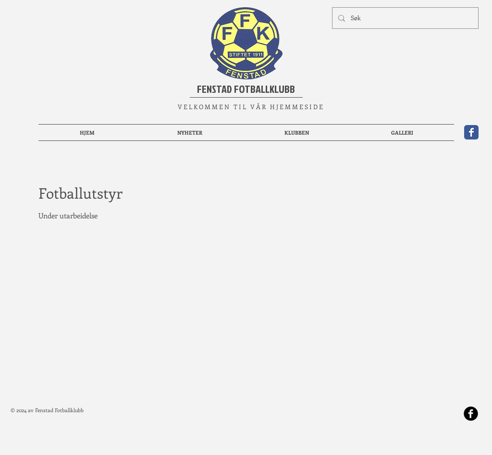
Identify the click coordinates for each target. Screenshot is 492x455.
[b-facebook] (471, 413)
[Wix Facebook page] (471, 132)
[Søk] (404, 18)
